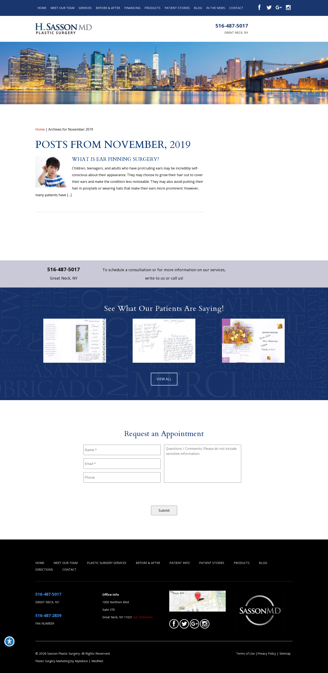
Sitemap (285, 653)
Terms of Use (245, 653)
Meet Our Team (62, 8)
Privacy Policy (267, 653)
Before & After (108, 8)
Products (152, 8)
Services (85, 8)
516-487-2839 (48, 615)
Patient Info (179, 563)
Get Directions (143, 617)
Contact (236, 8)
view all (164, 379)
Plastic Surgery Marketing (52, 661)
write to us (155, 278)
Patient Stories (177, 8)
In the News (215, 8)
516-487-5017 (231, 25)
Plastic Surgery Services (106, 563)
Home (41, 8)
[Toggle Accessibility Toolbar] (9, 641)
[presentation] (115, 494)
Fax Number (44, 623)
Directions (44, 569)
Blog (198, 8)
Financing (132, 8)
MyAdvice (81, 661)
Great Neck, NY (236, 32)
